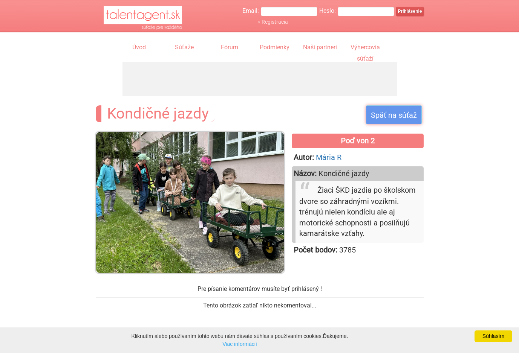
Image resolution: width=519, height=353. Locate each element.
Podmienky (274, 47)
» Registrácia (273, 22)
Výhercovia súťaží (365, 48)
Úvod (139, 47)
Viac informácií (239, 344)
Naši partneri (320, 47)
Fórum (229, 47)
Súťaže (184, 47)
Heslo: (327, 10)
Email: (250, 10)
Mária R (328, 157)
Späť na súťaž (394, 115)
